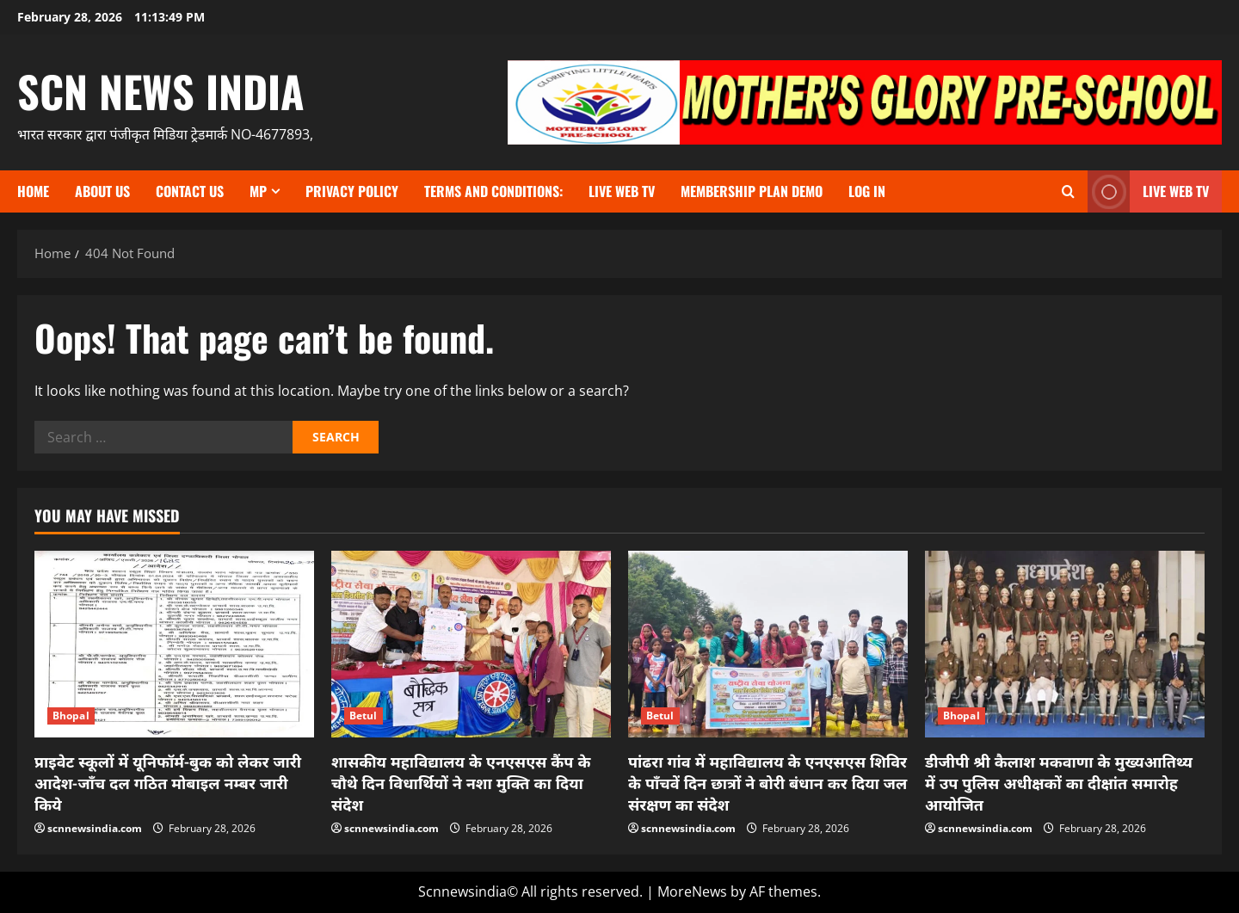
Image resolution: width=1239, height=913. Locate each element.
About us (102, 191)
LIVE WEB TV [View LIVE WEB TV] (1148, 191)
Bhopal (70, 715)
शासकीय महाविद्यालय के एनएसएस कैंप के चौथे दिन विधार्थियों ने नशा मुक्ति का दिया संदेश (460, 782)
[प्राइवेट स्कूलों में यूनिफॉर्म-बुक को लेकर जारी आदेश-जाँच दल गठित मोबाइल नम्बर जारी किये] (174, 644)
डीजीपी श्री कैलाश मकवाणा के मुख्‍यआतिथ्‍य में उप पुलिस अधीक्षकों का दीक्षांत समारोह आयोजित (1059, 782)
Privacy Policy (351, 191)
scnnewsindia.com (94, 828)
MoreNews (692, 891)
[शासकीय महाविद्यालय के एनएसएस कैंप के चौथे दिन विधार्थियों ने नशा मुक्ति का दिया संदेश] (471, 644)
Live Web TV (622, 191)
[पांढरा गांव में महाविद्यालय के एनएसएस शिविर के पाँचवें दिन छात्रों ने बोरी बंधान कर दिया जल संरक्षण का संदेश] (768, 644)
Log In (866, 191)
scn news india (161, 90)
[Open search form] (1068, 191)
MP (258, 191)
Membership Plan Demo (752, 191)
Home (33, 191)
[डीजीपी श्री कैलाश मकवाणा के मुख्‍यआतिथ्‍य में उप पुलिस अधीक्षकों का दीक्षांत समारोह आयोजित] (1065, 644)
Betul (363, 715)
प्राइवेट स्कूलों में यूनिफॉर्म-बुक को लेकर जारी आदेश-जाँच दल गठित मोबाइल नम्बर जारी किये (167, 782)
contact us (190, 191)
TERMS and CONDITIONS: (493, 191)
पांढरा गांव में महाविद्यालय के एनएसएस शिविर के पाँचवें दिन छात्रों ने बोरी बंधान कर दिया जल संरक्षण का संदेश (767, 782)
